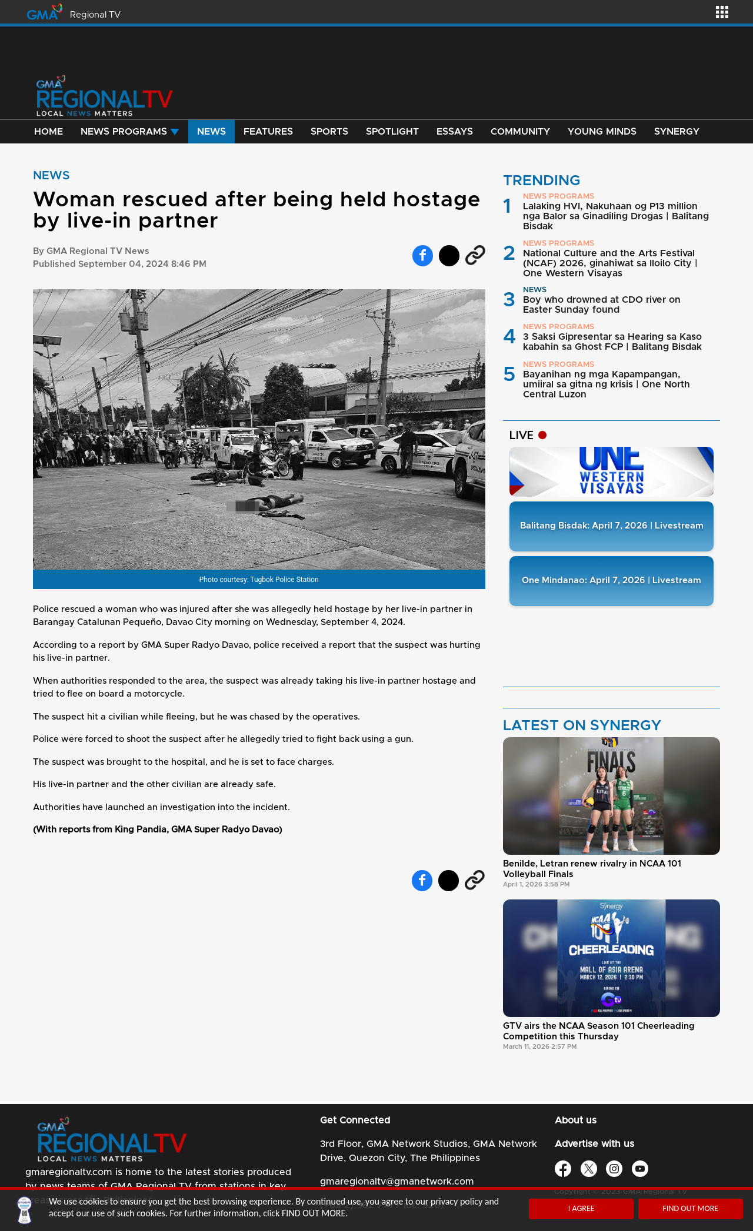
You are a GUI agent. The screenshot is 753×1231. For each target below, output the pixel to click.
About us (576, 1120)
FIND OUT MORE (690, 1208)
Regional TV (95, 15)
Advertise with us (594, 1144)
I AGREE (581, 1208)
